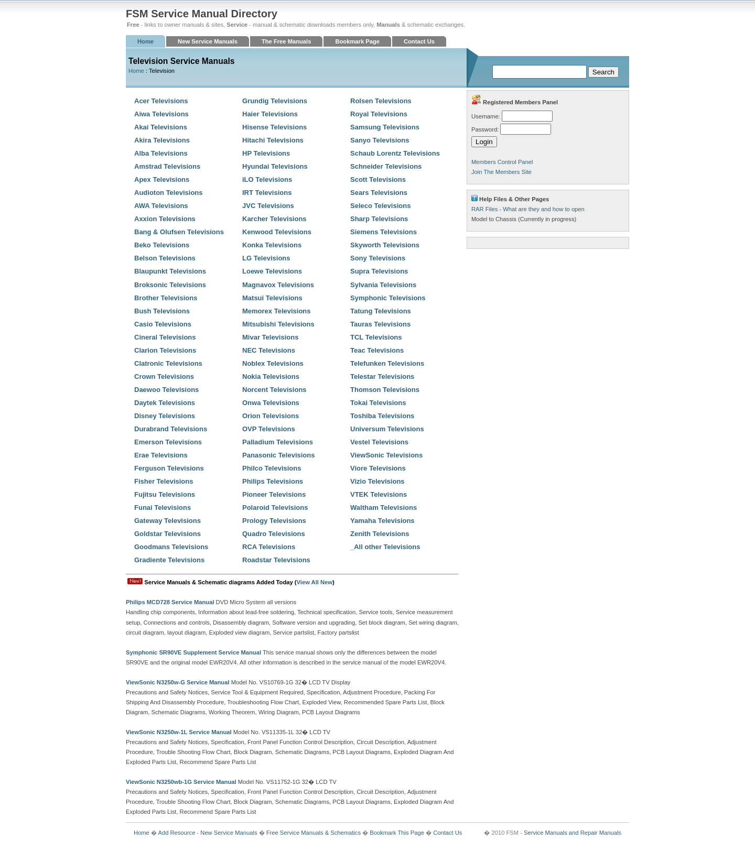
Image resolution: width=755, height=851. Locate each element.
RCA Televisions (268, 547)
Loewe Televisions (272, 271)
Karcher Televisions (274, 219)
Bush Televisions (162, 311)
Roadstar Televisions (276, 560)
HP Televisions (266, 153)
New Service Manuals (208, 41)
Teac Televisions (377, 350)
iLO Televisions (267, 179)
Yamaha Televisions (382, 521)
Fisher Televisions (163, 481)
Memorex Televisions (276, 311)
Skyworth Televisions (384, 245)
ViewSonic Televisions (386, 455)
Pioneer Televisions (274, 494)
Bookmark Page (357, 41)
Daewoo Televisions (166, 390)
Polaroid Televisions (275, 507)
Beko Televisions (161, 245)
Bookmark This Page (397, 833)
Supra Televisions (379, 271)
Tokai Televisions (378, 403)
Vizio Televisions (377, 481)
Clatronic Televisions (168, 363)
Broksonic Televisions (170, 285)
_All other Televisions (385, 547)
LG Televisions (266, 258)
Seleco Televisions (380, 206)
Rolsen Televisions (381, 101)
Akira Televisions (162, 140)
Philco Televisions (271, 468)
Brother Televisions (165, 298)
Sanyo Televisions (379, 140)
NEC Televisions (268, 350)
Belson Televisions (165, 258)
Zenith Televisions (379, 534)
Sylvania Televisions (383, 285)
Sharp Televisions (379, 219)
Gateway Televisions (167, 521)
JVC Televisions (268, 206)
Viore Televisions (378, 468)
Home (145, 41)
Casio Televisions (162, 324)
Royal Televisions (378, 114)
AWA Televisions (161, 206)
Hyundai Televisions (275, 166)
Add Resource (176, 833)
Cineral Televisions (165, 337)
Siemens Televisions (383, 232)
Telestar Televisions (382, 376)
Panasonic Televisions (278, 455)
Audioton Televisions (168, 193)
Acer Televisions (161, 101)
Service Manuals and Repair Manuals (572, 833)
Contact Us (419, 41)
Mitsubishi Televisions (278, 324)
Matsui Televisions (272, 298)
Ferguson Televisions (169, 468)
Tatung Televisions (380, 311)
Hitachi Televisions (273, 140)
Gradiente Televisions (169, 560)
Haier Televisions (270, 114)
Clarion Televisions (165, 350)
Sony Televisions (377, 258)
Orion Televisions (270, 416)
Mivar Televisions (270, 337)
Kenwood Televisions (276, 232)
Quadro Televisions (273, 534)
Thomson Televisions (384, 390)
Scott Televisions (378, 179)
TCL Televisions (376, 337)
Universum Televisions (387, 429)
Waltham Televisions (383, 507)
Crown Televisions (164, 376)
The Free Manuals (286, 41)
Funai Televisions (162, 507)
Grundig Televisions (274, 101)
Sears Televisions (378, 193)
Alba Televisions (161, 153)
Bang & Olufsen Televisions (179, 232)
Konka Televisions (271, 245)
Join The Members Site (501, 172)
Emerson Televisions (168, 442)
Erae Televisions (161, 455)
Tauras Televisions (380, 324)
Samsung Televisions (384, 127)
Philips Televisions (272, 481)
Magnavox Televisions (278, 285)
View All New (314, 582)
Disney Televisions (164, 416)
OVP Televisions (268, 429)
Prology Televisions (274, 521)
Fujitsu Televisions (164, 494)
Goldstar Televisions (167, 534)
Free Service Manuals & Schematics (313, 833)
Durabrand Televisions (170, 429)
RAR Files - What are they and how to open (528, 209)
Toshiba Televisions (382, 416)
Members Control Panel (502, 162)
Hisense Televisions (274, 127)
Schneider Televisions (386, 166)
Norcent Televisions (274, 390)
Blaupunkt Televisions (170, 271)
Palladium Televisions (277, 442)
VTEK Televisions (378, 494)
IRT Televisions (267, 193)
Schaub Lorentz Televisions (395, 153)
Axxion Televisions (165, 219)
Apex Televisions (161, 179)
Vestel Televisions (379, 442)
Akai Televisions (160, 127)
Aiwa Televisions (161, 114)
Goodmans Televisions (171, 547)
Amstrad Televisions (167, 166)
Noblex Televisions (273, 363)
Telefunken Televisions (387, 363)
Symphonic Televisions (388, 298)
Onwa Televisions (270, 403)
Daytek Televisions (164, 403)
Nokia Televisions (270, 376)
